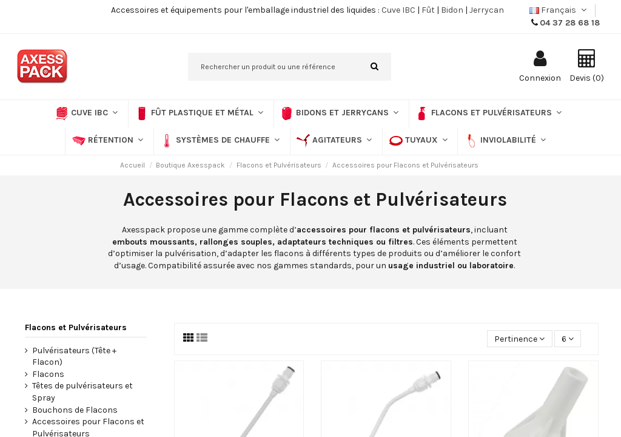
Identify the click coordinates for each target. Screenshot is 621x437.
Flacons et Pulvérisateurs (76, 327)
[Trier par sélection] (519, 339)
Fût (428, 10)
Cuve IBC (398, 10)
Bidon (452, 10)
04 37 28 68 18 (570, 23)
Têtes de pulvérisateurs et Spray (82, 392)
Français (559, 10)
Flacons (48, 374)
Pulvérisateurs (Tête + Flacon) (74, 356)
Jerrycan (486, 10)
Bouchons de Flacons (75, 410)
